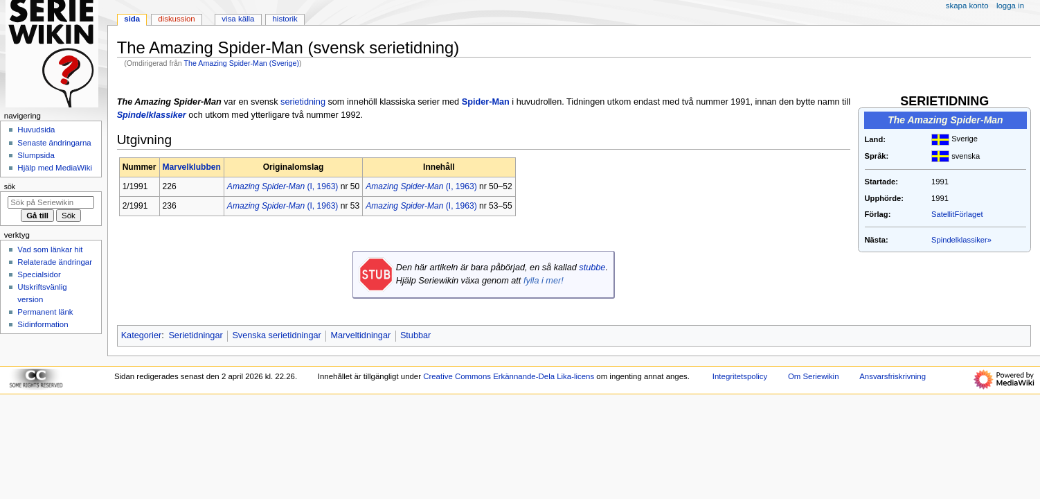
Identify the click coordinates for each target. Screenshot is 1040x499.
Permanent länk (45, 312)
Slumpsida (35, 155)
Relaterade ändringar (54, 262)
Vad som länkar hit (49, 249)
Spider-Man (486, 102)
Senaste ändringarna (54, 143)
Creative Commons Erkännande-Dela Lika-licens (508, 376)
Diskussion (176, 19)
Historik (285, 19)
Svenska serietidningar (276, 335)
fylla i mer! (543, 281)
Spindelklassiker (151, 115)
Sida (132, 19)
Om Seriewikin (813, 376)
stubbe (592, 267)
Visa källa (238, 19)
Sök (9, 186)
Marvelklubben (192, 167)
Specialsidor (38, 274)
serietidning (302, 102)
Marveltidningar (360, 335)
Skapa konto (967, 5)
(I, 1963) (283, 186)
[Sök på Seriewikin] (51, 202)
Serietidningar (195, 335)
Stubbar (415, 335)
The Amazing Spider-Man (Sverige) (241, 63)
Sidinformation (42, 324)
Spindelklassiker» (961, 240)
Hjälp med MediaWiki (54, 168)
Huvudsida (36, 129)
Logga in (1010, 5)
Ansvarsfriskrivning (892, 376)
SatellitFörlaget (957, 214)
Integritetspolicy (739, 376)
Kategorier (141, 335)
